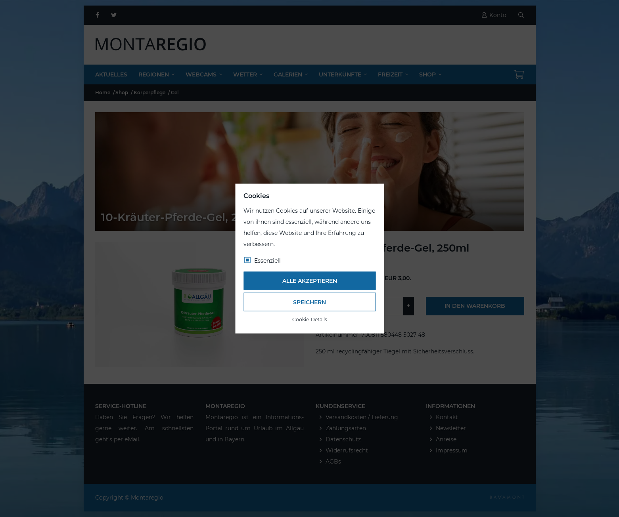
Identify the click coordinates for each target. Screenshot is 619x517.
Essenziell (267, 260)
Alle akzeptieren (309, 280)
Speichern (309, 301)
